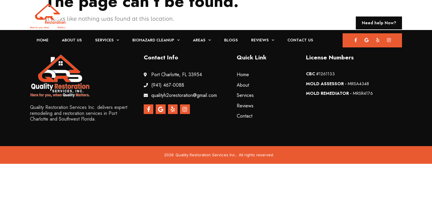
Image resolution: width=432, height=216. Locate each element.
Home (43, 40)
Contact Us (300, 40)
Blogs (231, 40)
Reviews (262, 40)
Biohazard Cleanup (156, 40)
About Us (72, 40)
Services (107, 40)
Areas (202, 40)
